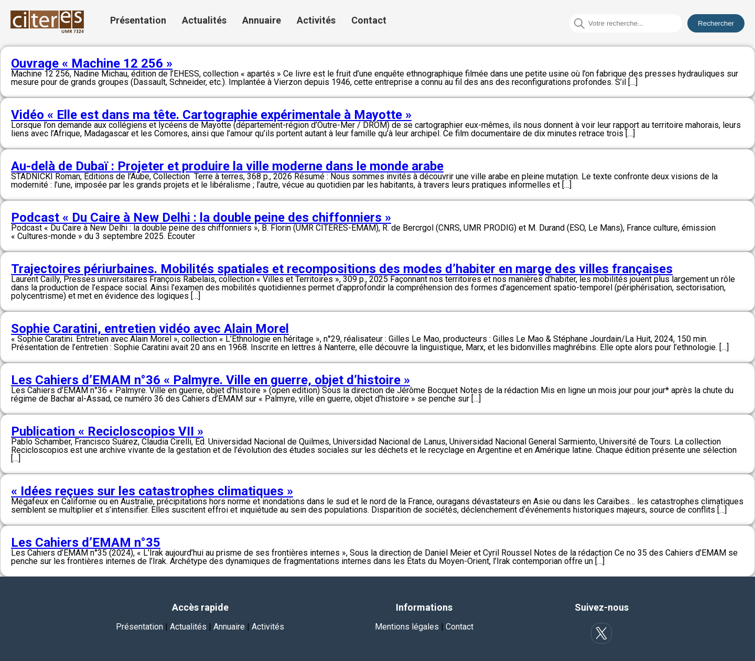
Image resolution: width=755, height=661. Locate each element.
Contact (368, 20)
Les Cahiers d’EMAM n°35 (85, 542)
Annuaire (261, 20)
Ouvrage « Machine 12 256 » (91, 63)
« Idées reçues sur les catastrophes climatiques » (152, 491)
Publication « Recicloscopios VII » (107, 431)
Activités (316, 20)
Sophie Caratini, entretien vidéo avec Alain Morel (150, 328)
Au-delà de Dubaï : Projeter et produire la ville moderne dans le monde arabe (227, 166)
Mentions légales (407, 627)
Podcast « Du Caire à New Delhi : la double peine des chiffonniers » (201, 217)
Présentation (138, 20)
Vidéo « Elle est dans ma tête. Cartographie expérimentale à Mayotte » (211, 114)
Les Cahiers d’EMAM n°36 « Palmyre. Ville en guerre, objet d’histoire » (210, 380)
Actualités (204, 20)
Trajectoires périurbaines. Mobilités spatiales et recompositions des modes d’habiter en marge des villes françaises (342, 269)
